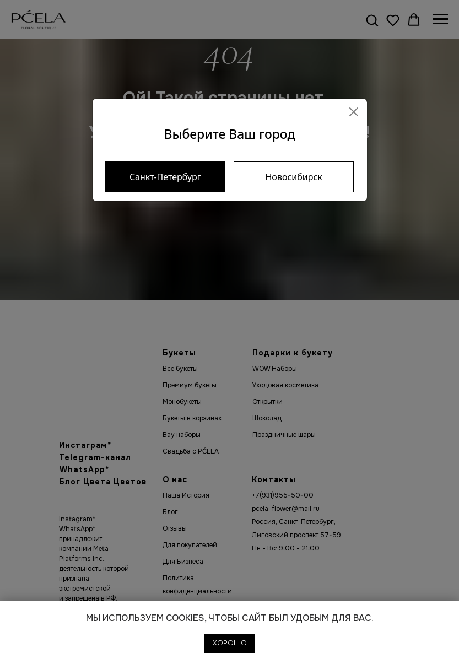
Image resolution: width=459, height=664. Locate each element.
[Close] (354, 112)
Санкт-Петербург (165, 177)
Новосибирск (293, 177)
